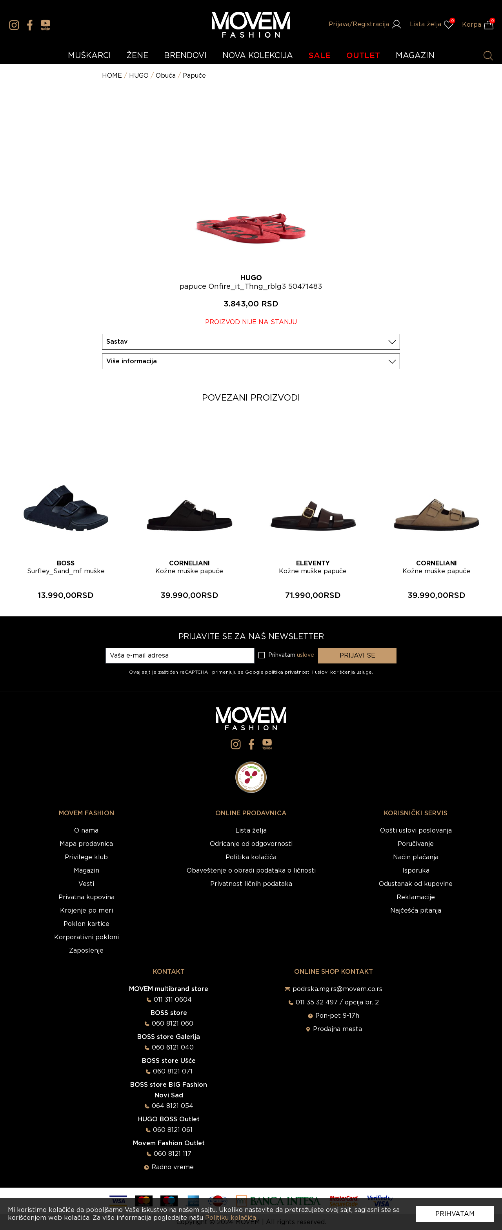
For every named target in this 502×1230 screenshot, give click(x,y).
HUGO (139, 76)
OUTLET (363, 56)
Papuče (194, 76)
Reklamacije (416, 897)
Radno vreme (172, 1167)
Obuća (166, 76)
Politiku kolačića (230, 1218)
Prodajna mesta (337, 1029)
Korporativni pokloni (86, 937)
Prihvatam (455, 1214)
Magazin (86, 870)
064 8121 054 (172, 1106)
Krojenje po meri (86, 910)
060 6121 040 (173, 1047)
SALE (320, 56)
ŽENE (137, 56)
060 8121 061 (173, 1130)
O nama (86, 830)
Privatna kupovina (86, 897)
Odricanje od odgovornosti (251, 844)
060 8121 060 (172, 1023)
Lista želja (251, 830)
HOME (112, 76)
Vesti (86, 884)
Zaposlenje (86, 951)
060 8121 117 (172, 1154)
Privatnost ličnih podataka (251, 884)
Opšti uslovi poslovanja (416, 830)
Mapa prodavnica (86, 844)
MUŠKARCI (89, 56)
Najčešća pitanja (415, 910)
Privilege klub (86, 857)
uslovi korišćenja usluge (343, 672)
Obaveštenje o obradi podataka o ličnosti (251, 870)
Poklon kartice (86, 924)
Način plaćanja (415, 857)
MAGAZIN (415, 56)
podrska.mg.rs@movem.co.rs (337, 989)
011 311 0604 (173, 1000)
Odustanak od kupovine (416, 884)
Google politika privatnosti (278, 672)
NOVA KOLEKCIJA (257, 56)
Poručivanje (416, 844)
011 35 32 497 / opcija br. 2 (337, 1002)
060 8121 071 (173, 1071)
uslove (305, 655)
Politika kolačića (251, 857)
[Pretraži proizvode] (488, 55)
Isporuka (415, 870)
